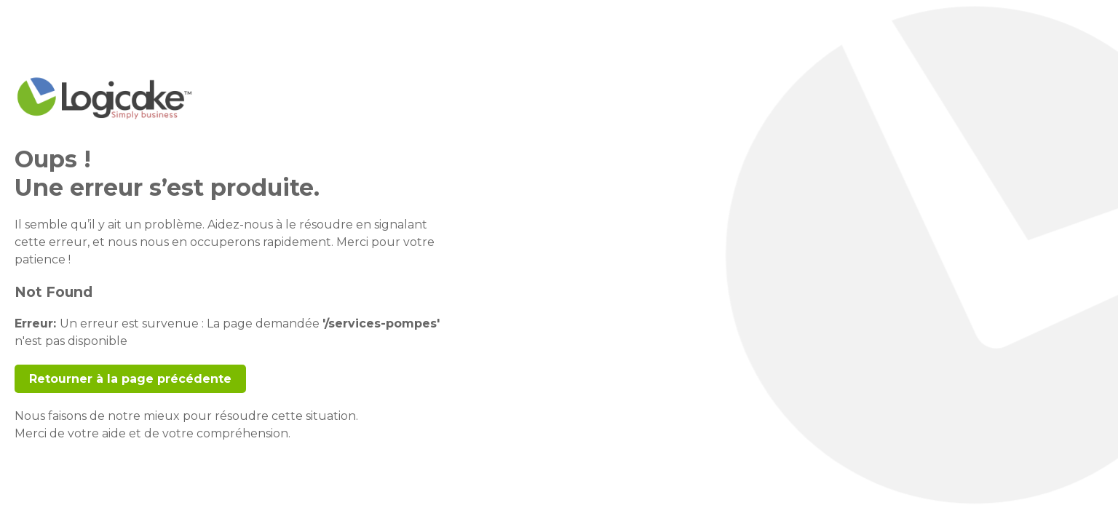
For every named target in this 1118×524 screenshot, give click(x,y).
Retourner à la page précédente (130, 379)
